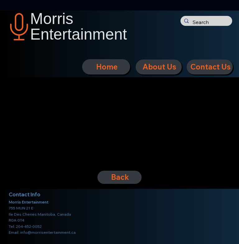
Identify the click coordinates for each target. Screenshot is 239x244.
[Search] (206, 22)
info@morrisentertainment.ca (48, 232)
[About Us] (159, 67)
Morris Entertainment (78, 26)
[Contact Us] (210, 67)
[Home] (106, 66)
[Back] (119, 177)
